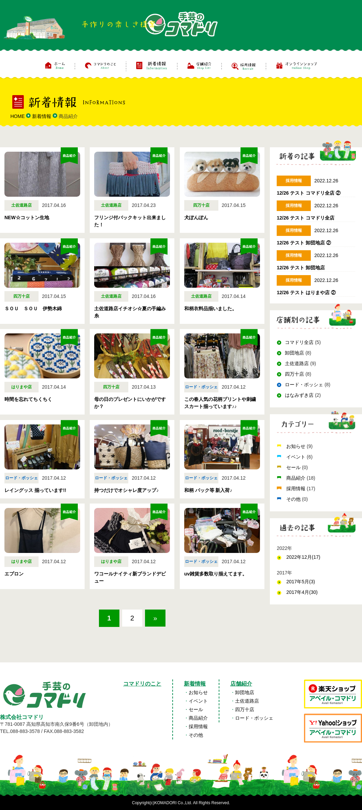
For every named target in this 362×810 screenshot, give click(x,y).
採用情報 (296, 488)
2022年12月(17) (303, 557)
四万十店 (294, 374)
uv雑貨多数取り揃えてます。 (215, 573)
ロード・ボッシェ (304, 384)
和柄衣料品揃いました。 (210, 308)
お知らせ (296, 446)
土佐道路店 (297, 363)
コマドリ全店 (299, 342)
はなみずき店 (299, 395)
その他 (294, 499)
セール (294, 467)
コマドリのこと (142, 684)
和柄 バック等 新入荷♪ (208, 490)
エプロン (14, 573)
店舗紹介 (241, 684)
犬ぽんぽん (196, 217)
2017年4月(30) (302, 592)
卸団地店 (294, 353)
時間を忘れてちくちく (28, 399)
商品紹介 (296, 478)
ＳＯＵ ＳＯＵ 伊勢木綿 (33, 308)
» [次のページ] (155, 618)
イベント (296, 457)
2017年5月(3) (300, 581)
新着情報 (195, 684)
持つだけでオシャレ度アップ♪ (126, 490)
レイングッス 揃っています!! (35, 490)
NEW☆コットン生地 (26, 217)
